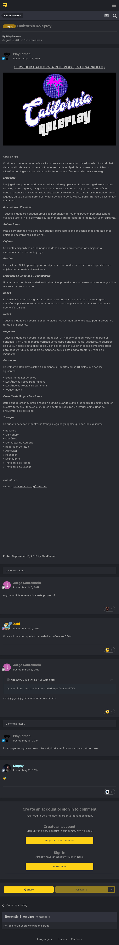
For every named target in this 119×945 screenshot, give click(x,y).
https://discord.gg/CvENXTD (30, 486)
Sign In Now (59, 866)
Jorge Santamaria (27, 583)
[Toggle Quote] (8, 679)
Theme (61, 939)
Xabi (45, 679)
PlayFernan (13, 36)
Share (29, 889)
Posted (26, 58)
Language (44, 939)
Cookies (76, 939)
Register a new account (59, 840)
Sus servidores (33, 40)
